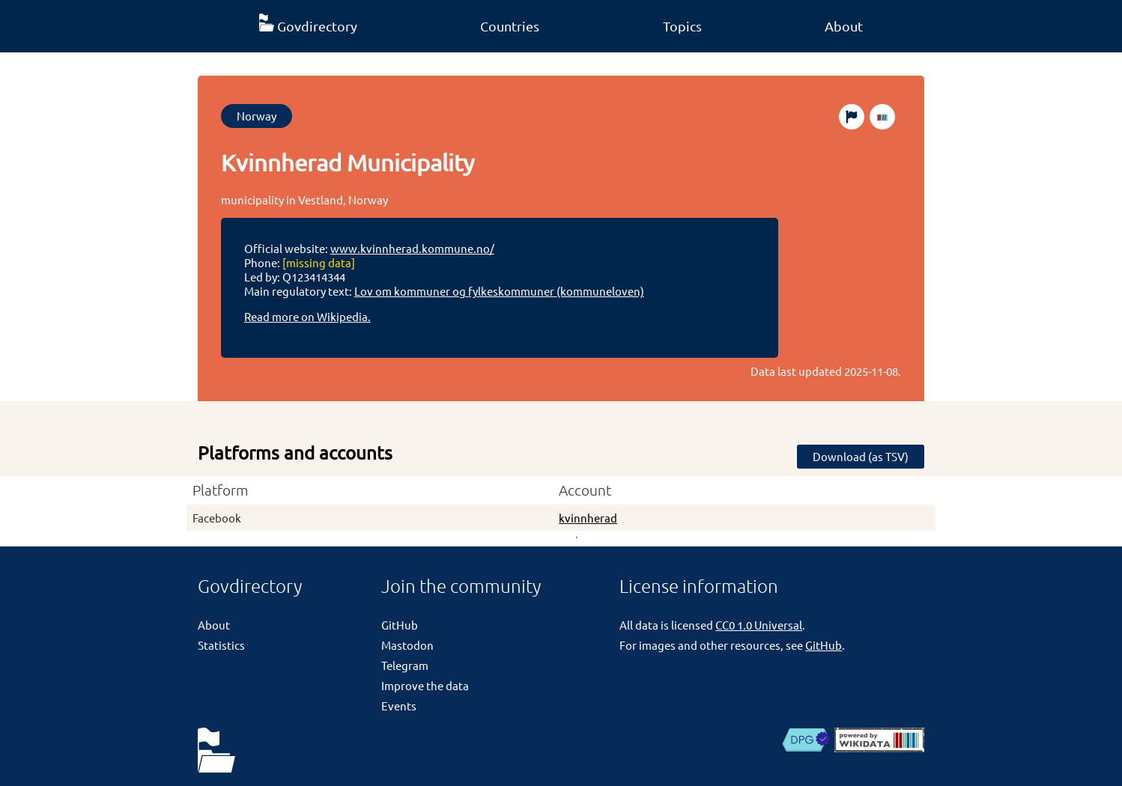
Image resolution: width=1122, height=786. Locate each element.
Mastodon (407, 645)
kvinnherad (588, 518)
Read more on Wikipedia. (307, 316)
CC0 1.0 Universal (758, 625)
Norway (256, 116)
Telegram (404, 665)
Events (398, 705)
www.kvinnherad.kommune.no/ (412, 248)
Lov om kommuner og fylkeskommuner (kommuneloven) (499, 291)
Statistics (221, 645)
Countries (509, 26)
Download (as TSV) (861, 456)
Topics (682, 26)
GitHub (399, 625)
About (844, 26)
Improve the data (425, 685)
